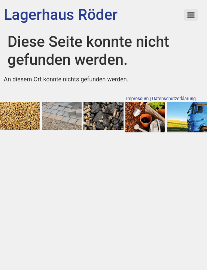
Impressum (137, 98)
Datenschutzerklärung (174, 98)
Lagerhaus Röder (61, 15)
